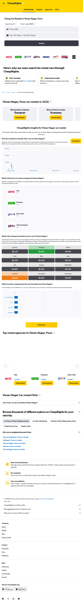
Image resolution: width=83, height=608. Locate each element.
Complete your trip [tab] (10, 426)
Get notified (28, 81)
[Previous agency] (6, 365)
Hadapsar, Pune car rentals (12, 440)
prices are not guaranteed (47, 499)
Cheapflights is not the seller (42, 505)
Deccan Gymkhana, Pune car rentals (16, 437)
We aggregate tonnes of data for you (42, 509)
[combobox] (11, 24)
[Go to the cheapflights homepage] (15, 3)
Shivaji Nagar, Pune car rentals (14, 449)
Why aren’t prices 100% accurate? (42, 513)
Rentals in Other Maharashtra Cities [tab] (63, 421)
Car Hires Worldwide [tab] (40, 421)
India (13, 92)
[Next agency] (77, 365)
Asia (8, 92)
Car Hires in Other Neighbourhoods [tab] (16, 421)
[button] (3, 3)
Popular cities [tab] (26, 426)
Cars (3, 92)
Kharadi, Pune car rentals (12, 446)
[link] (20, 117)
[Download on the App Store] (21, 589)
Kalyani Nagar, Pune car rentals (14, 443)
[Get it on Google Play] (8, 589)
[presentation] (51, 102)
